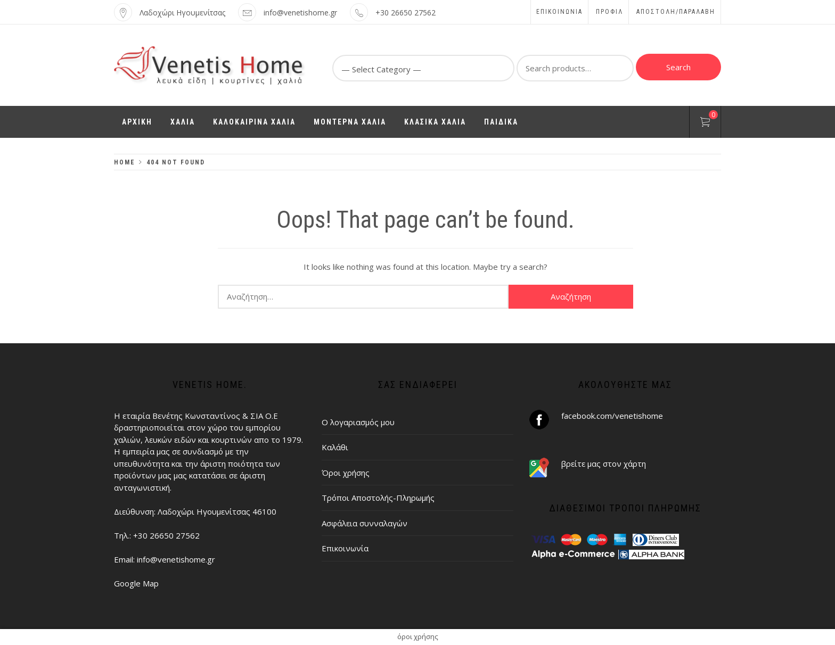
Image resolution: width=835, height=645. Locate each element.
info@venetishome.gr (300, 12)
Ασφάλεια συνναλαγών (364, 523)
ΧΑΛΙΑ (182, 122)
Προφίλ (609, 11)
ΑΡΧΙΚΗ (137, 122)
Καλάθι (335, 447)
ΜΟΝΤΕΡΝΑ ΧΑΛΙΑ (350, 122)
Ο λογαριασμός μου (358, 422)
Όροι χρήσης (346, 472)
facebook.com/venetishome (612, 415)
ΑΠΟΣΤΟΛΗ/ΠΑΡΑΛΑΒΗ (675, 11)
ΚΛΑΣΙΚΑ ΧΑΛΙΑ (435, 122)
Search (678, 67)
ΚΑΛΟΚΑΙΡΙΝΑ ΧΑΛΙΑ (254, 122)
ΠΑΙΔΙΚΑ (501, 122)
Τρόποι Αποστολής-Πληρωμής (378, 497)
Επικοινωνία (559, 11)
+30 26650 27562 (405, 12)
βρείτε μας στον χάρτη (603, 463)
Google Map (136, 583)
